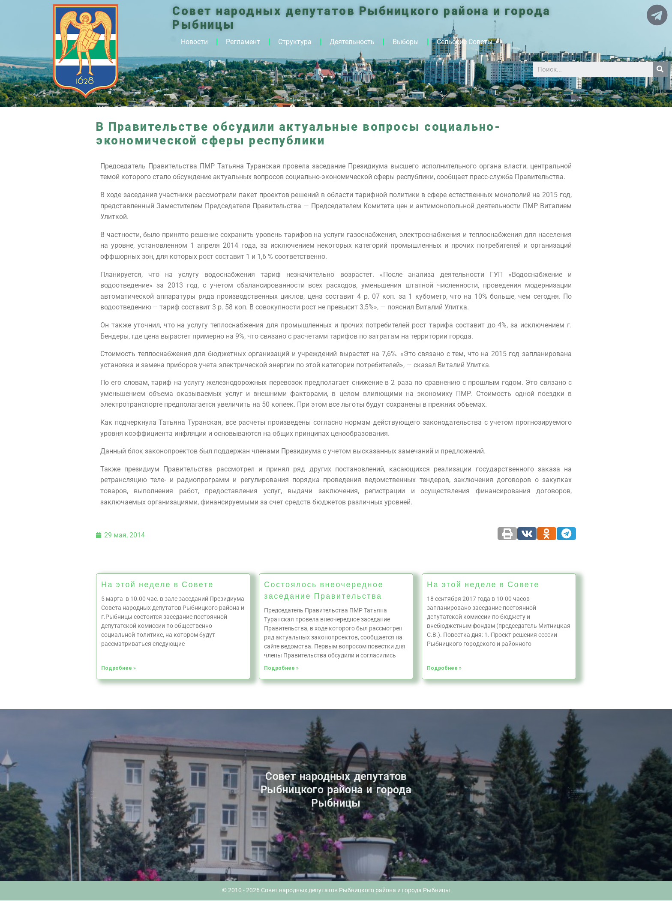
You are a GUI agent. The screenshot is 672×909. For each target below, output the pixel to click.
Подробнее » (118, 668)
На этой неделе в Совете (157, 584)
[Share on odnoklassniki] (546, 533)
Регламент (243, 42)
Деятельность (352, 42)
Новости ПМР (105, 792)
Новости (194, 42)
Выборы (406, 42)
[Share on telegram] (566, 533)
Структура (295, 42)
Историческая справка (106, 797)
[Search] (660, 69)
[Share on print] (507, 533)
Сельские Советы (464, 42)
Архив (104, 794)
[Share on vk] (527, 533)
